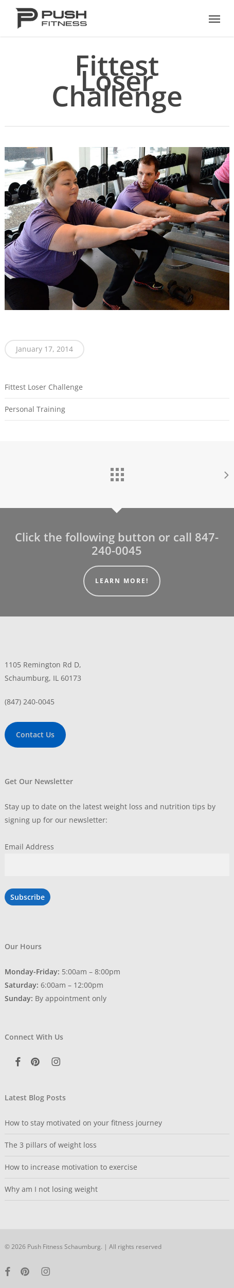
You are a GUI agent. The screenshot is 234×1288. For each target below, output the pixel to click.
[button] (214, 18)
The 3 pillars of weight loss (51, 1145)
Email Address (29, 846)
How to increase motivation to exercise (71, 1167)
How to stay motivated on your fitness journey (83, 1123)
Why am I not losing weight (51, 1189)
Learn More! (122, 580)
